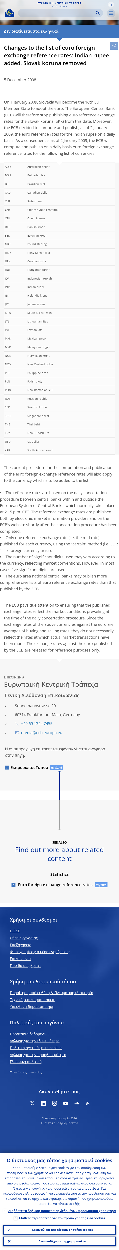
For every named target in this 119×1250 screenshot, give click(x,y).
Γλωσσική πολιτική (26, 1061)
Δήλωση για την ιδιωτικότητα (35, 1040)
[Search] (57, 13)
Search (97, 13)
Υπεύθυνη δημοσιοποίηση (32, 1006)
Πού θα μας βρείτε (25, 965)
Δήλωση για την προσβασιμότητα (38, 1054)
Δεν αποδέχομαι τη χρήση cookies (62, 1241)
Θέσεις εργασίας (24, 937)
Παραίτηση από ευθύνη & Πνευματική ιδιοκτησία (51, 992)
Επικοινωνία (20, 958)
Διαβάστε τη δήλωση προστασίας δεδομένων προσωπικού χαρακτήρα (62, 1211)
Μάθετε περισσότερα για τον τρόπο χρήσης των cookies (62, 1218)
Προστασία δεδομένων (29, 1033)
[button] (111, 5)
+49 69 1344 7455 (36, 723)
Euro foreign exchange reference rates (55, 884)
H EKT (15, 930)
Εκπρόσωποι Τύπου (29, 767)
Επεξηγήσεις (20, 944)
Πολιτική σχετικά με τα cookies (36, 1047)
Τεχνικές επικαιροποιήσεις (32, 999)
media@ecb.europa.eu (41, 732)
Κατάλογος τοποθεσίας (27, 1072)
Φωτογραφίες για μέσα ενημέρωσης (40, 951)
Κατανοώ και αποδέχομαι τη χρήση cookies (62, 1230)
